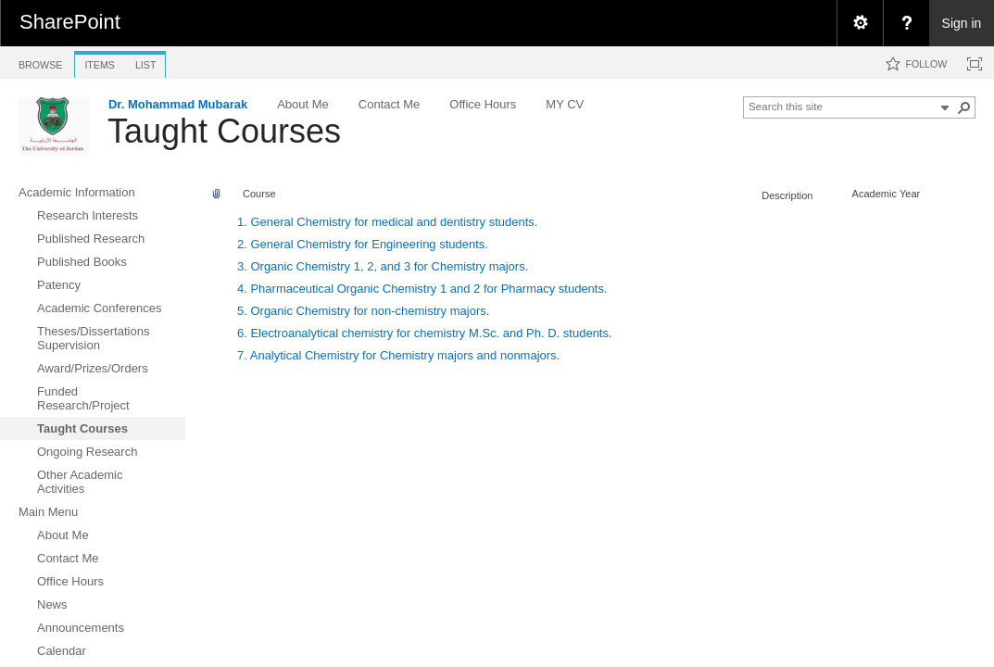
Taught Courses (224, 131)
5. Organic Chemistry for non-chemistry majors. (363, 311)
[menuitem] (860, 23)
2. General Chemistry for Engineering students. (362, 244)
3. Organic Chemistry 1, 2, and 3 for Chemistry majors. (382, 266)
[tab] (40, 61)
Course (259, 193)
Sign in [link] (962, 23)
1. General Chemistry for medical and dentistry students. (387, 222)
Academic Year (886, 193)
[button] (964, 107)
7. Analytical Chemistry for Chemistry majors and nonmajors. (398, 355)
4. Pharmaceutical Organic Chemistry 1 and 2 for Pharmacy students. (422, 289)
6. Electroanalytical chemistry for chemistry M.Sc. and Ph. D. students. (424, 333)
